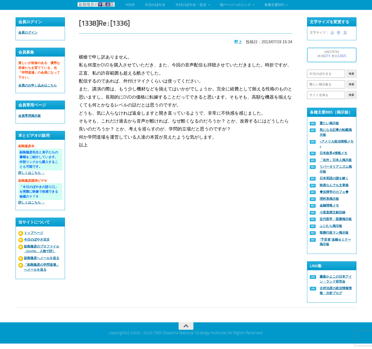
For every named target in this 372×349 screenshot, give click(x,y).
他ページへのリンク (235, 5)
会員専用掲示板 (29, 116)
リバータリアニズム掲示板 (336, 169)
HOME (130, 5)
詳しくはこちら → (31, 173)
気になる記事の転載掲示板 (336, 132)
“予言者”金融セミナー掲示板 (335, 242)
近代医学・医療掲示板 (336, 219)
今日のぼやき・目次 (191, 5)
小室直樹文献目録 (332, 212)
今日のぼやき (155, 5)
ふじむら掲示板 (331, 226)
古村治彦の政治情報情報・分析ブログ (336, 290)
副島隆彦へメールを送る (41, 258)
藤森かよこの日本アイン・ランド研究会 (336, 279)
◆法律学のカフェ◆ (334, 192)
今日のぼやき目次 (37, 239)
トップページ (33, 233)
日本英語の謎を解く (334, 178)
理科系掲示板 (329, 199)
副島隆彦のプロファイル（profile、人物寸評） (41, 249)
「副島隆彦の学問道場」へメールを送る (41, 267)
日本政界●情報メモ (333, 153)
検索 (351, 73)
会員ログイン (28, 32)
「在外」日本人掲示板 (336, 160)
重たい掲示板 (329, 123)
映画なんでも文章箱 (334, 185)
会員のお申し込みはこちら (37, 85)
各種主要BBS (274, 5)
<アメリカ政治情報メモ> (336, 144)
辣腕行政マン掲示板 (334, 232)
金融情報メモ (329, 205)
